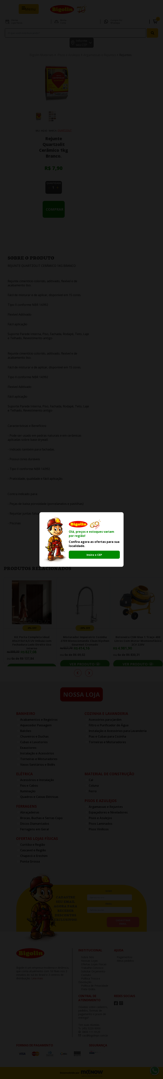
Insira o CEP (94, 555)
